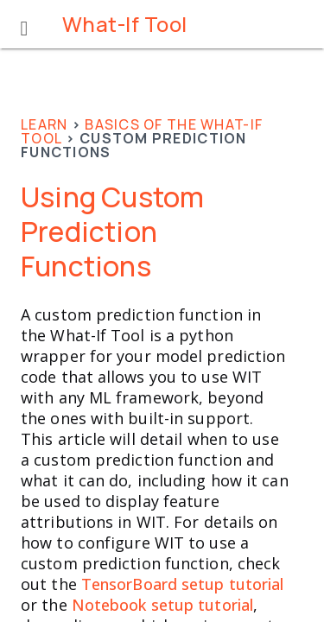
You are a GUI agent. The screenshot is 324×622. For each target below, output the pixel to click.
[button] (24, 24)
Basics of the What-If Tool (142, 131)
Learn (44, 124)
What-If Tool (124, 24)
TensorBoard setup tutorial (182, 584)
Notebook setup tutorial (162, 604)
